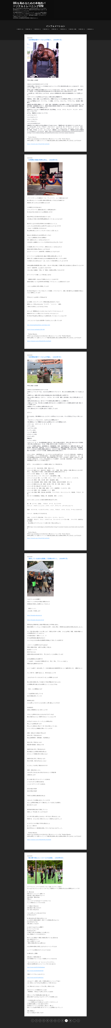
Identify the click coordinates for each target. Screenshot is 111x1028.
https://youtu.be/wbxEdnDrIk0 (35, 970)
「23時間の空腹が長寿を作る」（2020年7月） (42, 160)
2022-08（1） (29, 29)
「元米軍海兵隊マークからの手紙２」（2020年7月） (45, 40)
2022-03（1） (64, 29)
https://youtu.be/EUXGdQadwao (36, 967)
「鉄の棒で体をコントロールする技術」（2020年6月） (45, 858)
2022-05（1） (47, 29)
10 (70, 1020)
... (74, 1020)
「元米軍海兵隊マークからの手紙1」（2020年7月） (44, 357)
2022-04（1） (55, 29)
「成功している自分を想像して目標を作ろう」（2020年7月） (48, 558)
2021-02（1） (82, 29)
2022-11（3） (21, 29)
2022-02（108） (73, 29)
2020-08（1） (91, 29)
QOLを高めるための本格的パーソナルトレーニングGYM (29, 4)
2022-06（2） (38, 29)
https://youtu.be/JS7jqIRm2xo (35, 977)
